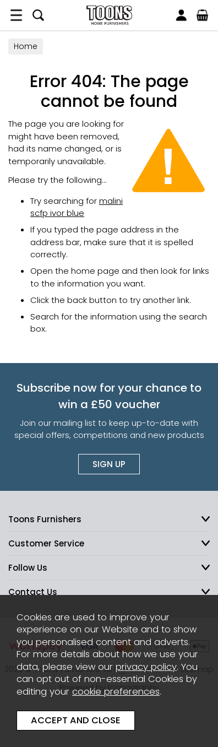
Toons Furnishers (109, 15)
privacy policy (146, 667)
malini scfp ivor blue (76, 207)
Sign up (109, 464)
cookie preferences (116, 691)
